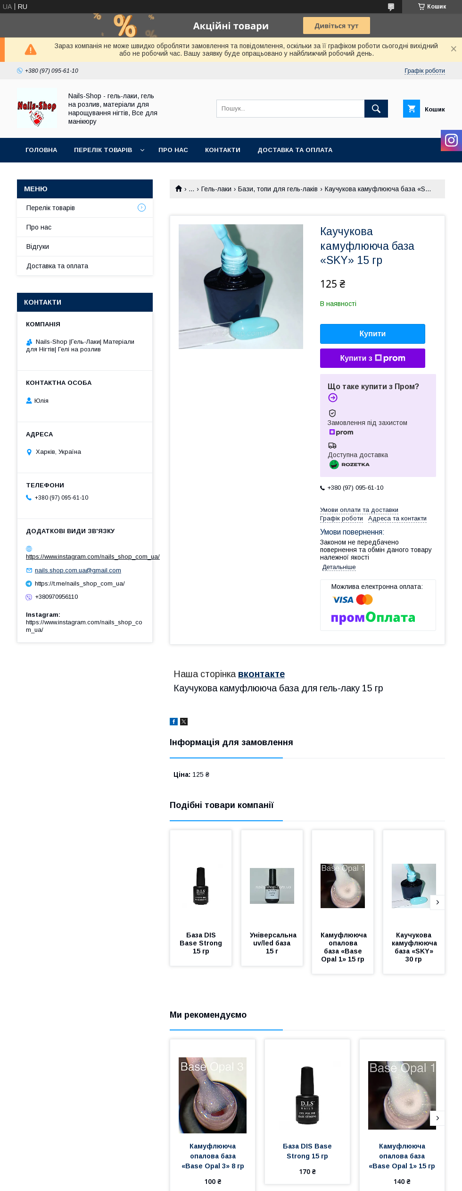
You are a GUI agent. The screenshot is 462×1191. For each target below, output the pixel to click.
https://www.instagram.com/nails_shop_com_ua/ (93, 556)
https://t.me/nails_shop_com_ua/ (80, 583)
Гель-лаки (216, 189)
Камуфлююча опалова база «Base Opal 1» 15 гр (345, 947)
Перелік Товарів (103, 149)
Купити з (372, 358)
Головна (41, 149)
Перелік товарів (50, 208)
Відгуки (37, 246)
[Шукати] (376, 109)
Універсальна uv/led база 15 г (274, 943)
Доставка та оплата (294, 149)
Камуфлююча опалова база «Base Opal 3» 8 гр (213, 1156)
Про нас (173, 149)
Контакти (222, 149)
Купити (373, 334)
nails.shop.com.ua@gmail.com (78, 570)
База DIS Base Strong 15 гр (202, 943)
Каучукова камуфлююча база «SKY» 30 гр (415, 947)
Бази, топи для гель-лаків (278, 189)
